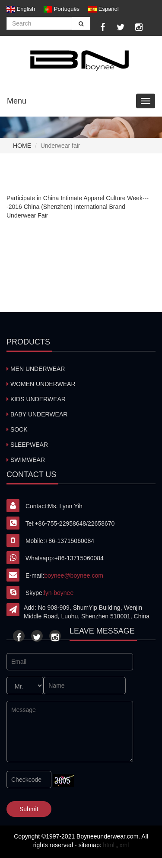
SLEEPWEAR (27, 444)
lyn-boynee (59, 592)
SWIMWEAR (25, 459)
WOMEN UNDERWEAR (41, 383)
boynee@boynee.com (73, 575)
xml (124, 845)
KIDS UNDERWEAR (36, 399)
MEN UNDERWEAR (35, 368)
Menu (16, 101)
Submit (28, 809)
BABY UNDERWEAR (36, 414)
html (108, 845)
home (22, 145)
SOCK (17, 429)
